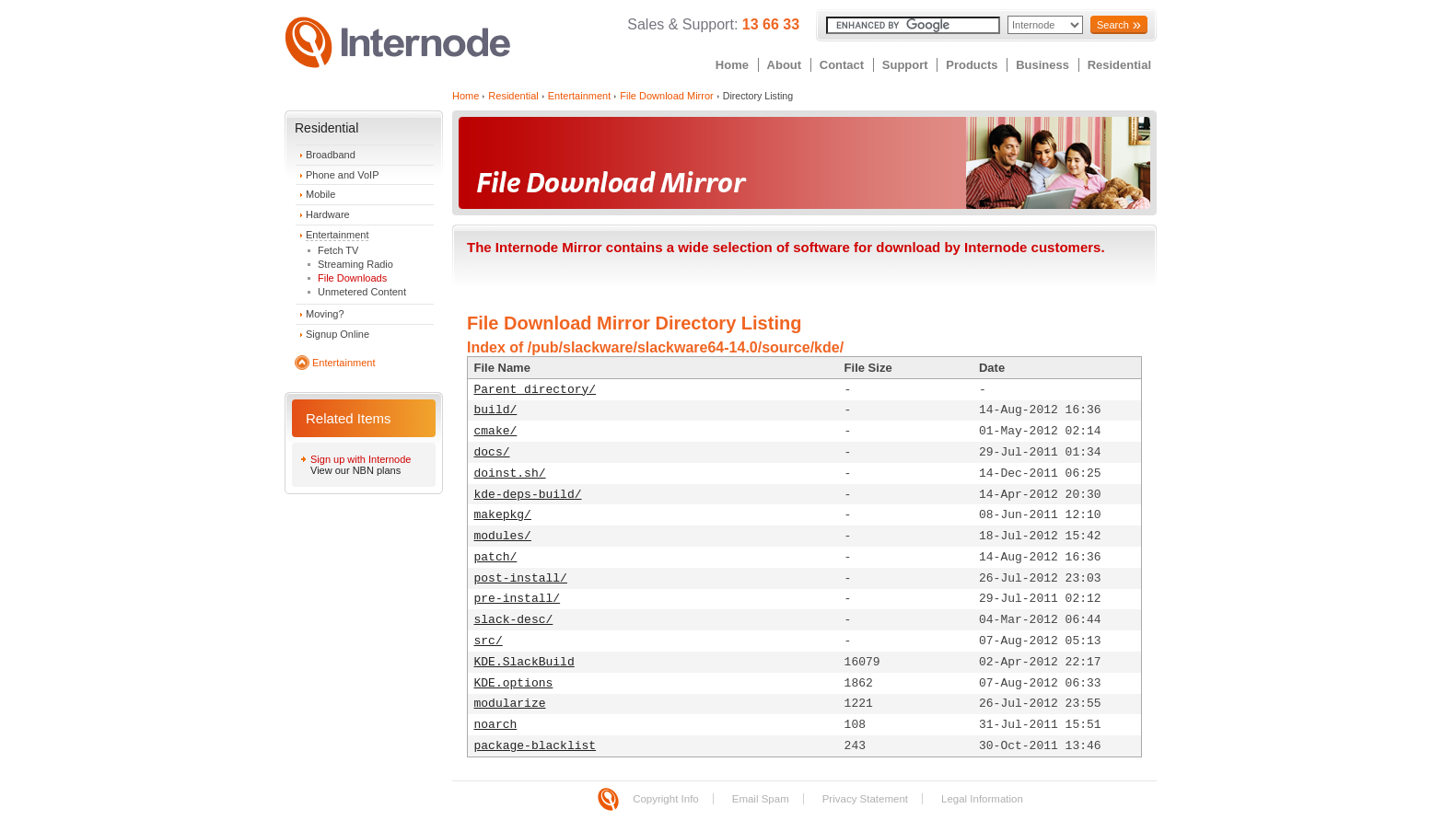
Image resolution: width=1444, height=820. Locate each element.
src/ (488, 641)
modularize (510, 703)
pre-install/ (517, 599)
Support (905, 65)
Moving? (325, 313)
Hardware (328, 214)
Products (971, 65)
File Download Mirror (666, 95)
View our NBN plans (355, 470)
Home (732, 65)
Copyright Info (666, 798)
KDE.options (513, 683)
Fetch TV (338, 250)
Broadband (330, 154)
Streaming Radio (355, 264)
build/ (496, 410)
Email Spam (760, 798)
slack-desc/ (513, 620)
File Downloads (352, 277)
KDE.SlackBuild (524, 662)
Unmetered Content (362, 291)
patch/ (496, 557)
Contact (842, 65)
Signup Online (337, 334)
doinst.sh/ (510, 473)
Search (1113, 24)
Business (1042, 65)
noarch (496, 725)
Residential (1119, 65)
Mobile (320, 194)
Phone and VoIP (342, 174)
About (784, 65)
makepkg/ (502, 515)
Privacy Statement (865, 798)
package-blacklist (535, 746)
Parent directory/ (535, 390)
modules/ (502, 536)
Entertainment (337, 234)
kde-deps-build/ (528, 495)
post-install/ (520, 578)
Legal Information (982, 798)
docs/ (492, 452)
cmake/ (496, 431)
